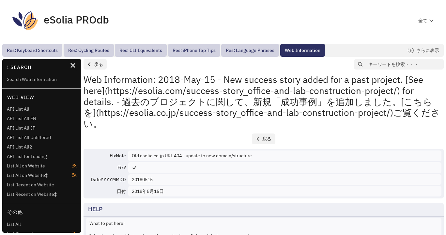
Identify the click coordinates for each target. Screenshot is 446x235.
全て (422, 21)
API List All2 (19, 147)
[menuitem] (32, 50)
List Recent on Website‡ (32, 194)
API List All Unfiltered (29, 137)
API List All (18, 109)
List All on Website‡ (27, 175)
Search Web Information (32, 79)
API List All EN (21, 118)
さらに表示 (423, 50)
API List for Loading (27, 156)
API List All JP (21, 128)
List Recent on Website (30, 185)
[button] (95, 64)
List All (14, 224)
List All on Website (26, 166)
